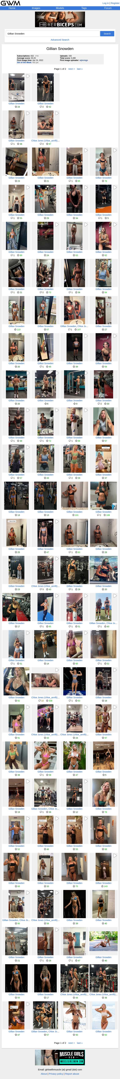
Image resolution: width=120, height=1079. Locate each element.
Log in (105, 3)
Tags (84, 8)
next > (71, 69)
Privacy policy (56, 1073)
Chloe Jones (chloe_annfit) (44, 140)
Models (60, 8)
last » (80, 69)
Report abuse (72, 1073)
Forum (108, 8)
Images (36, 8)
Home (12, 8)
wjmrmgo (84, 60)
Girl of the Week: (24, 62)
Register (115, 3)
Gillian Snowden (16, 103)
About (44, 1073)
